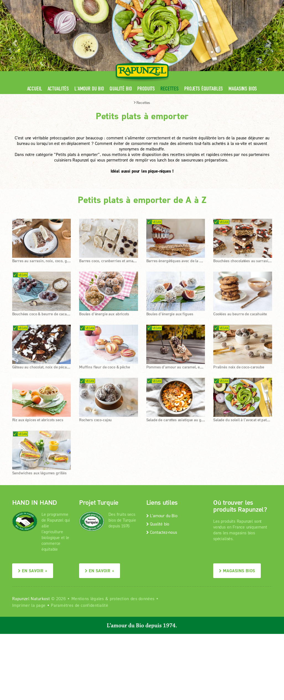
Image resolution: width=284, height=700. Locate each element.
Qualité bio (121, 88)
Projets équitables (203, 88)
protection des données (132, 598)
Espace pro (167, 4)
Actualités (58, 88)
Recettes (169, 88)
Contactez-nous (161, 532)
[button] (14, 41)
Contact (225, 4)
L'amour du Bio (89, 88)
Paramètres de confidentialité (79, 605)
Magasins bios (242, 88)
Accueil (34, 88)
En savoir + (32, 570)
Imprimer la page (29, 605)
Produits (146, 88)
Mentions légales (87, 598)
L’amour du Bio (162, 515)
